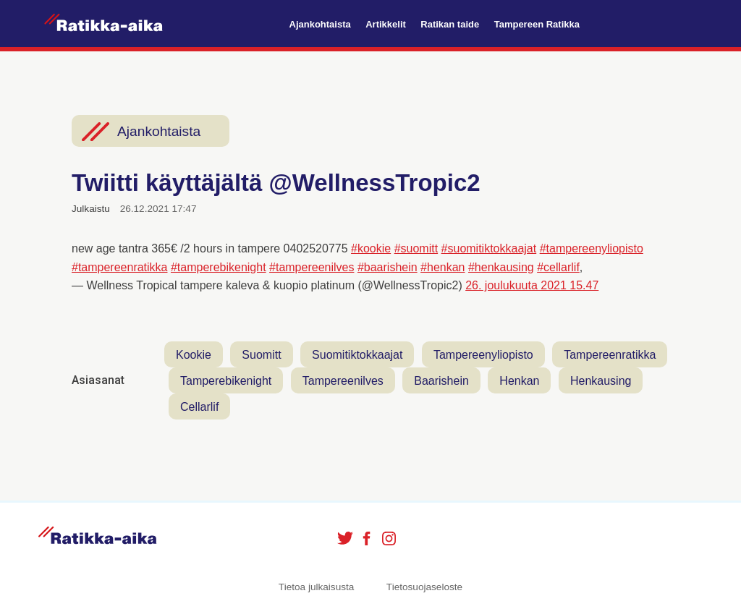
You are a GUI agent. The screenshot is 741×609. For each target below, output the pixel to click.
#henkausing (501, 267)
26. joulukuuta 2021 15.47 (531, 285)
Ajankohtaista (320, 24)
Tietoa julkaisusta (317, 587)
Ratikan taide (449, 24)
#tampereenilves (311, 267)
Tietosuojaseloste (424, 587)
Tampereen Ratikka (537, 24)
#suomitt (416, 248)
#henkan (442, 267)
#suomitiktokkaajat (489, 248)
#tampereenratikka (120, 267)
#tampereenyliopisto (591, 248)
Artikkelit (385, 24)
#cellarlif (558, 267)
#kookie (371, 248)
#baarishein (387, 267)
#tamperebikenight (218, 267)
